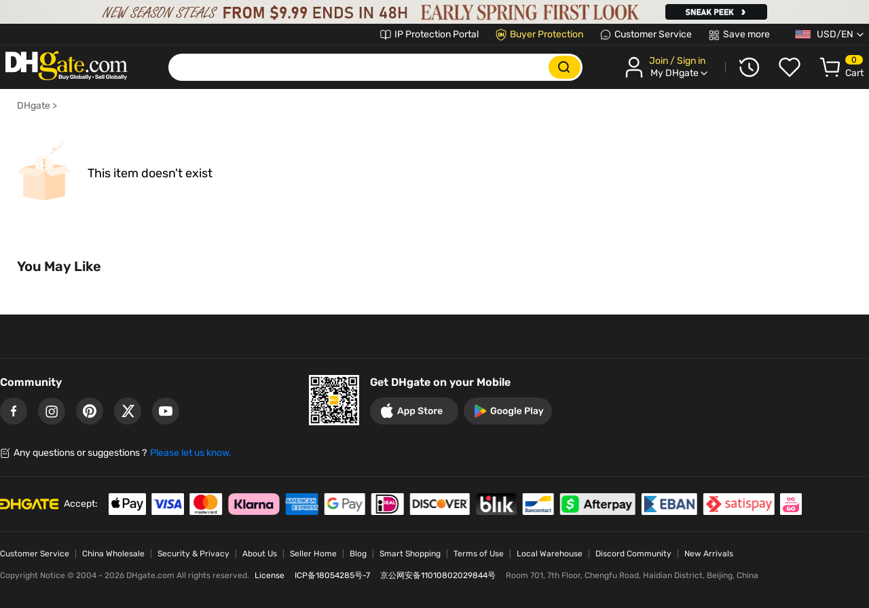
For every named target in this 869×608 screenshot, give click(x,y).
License (269, 575)
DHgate (33, 105)
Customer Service (653, 34)
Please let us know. (191, 453)
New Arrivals (708, 553)
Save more (746, 34)
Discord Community (633, 553)
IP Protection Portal (436, 34)
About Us (259, 553)
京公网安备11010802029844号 (438, 575)
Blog (358, 553)
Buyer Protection (546, 34)
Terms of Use (479, 553)
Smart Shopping (410, 553)
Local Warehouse (550, 553)
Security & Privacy (193, 553)
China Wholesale (113, 553)
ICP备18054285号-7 (332, 575)
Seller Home (313, 553)
